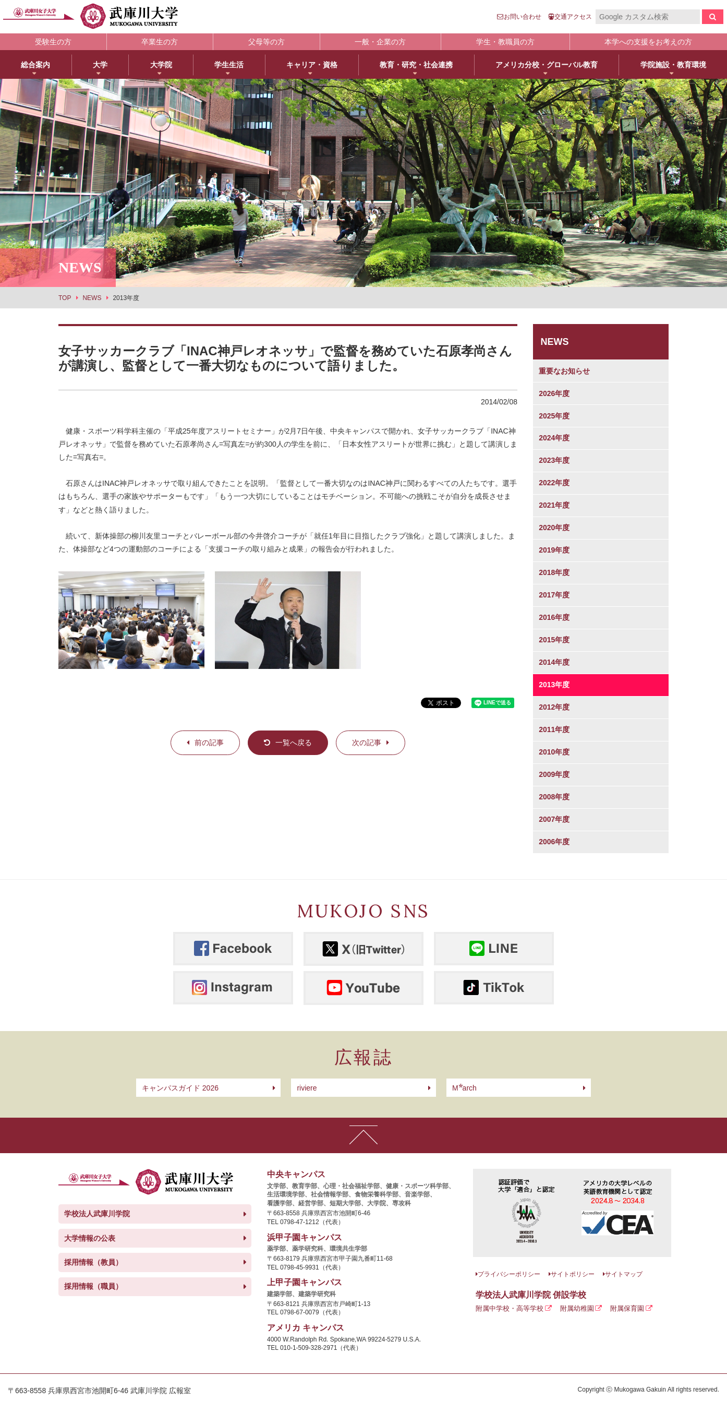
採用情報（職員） (93, 1286)
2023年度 (554, 460)
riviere (307, 1088)
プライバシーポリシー (509, 1274)
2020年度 (554, 527)
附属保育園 (627, 1308)
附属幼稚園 (577, 1308)
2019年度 (554, 550)
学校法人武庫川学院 (97, 1214)
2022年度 (554, 482)
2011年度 (554, 729)
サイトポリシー (573, 1274)
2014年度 (554, 662)
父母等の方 (266, 42)
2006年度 (554, 841)
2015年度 (554, 640)
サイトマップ (624, 1274)
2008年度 (554, 797)
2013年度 (554, 684)
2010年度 (554, 752)
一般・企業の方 (380, 42)
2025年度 (554, 416)
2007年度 (554, 819)
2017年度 (554, 595)
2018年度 (554, 572)
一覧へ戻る (293, 742)
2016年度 (554, 617)
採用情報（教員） (93, 1262)
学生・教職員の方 (505, 42)
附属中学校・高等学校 (509, 1308)
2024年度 (554, 438)
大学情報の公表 (89, 1238)
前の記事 (209, 742)
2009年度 (554, 774)
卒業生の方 (159, 42)
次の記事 (366, 742)
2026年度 (554, 393)
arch (464, 1088)
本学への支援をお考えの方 (648, 42)
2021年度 (554, 505)
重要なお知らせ (564, 371)
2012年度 (554, 707)
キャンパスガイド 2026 (180, 1088)
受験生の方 (53, 42)
